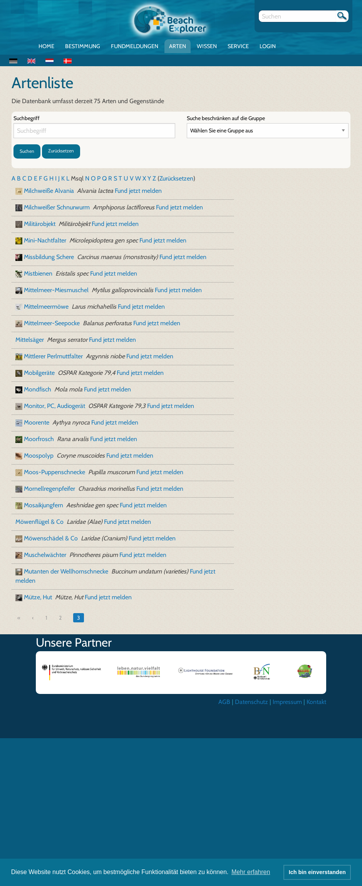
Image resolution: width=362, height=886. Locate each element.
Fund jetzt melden (138, 190)
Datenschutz (251, 701)
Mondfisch (37, 389)
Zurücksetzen (61, 151)
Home (46, 46)
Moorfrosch (39, 439)
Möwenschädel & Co (51, 538)
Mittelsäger (29, 339)
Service (238, 46)
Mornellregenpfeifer (49, 488)
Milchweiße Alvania (49, 190)
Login (268, 46)
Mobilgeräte (39, 372)
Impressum (287, 701)
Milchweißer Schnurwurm (57, 207)
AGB (224, 701)
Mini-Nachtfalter (45, 240)
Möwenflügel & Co (39, 521)
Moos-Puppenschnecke (54, 472)
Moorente (36, 422)
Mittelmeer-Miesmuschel (56, 290)
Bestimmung (82, 46)
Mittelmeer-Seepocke (52, 323)
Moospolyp (39, 455)
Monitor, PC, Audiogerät (54, 406)
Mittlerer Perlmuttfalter (53, 356)
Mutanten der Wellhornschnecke (66, 571)
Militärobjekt (39, 223)
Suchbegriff (26, 118)
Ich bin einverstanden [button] (317, 872)
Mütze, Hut (38, 597)
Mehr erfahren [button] (250, 872)
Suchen (27, 151)
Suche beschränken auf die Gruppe (226, 118)
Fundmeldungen (134, 46)
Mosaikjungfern (43, 505)
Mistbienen (38, 273)
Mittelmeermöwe (46, 306)
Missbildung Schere (49, 257)
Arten (177, 46)
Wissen (207, 46)
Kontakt (316, 701)
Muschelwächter (45, 554)
